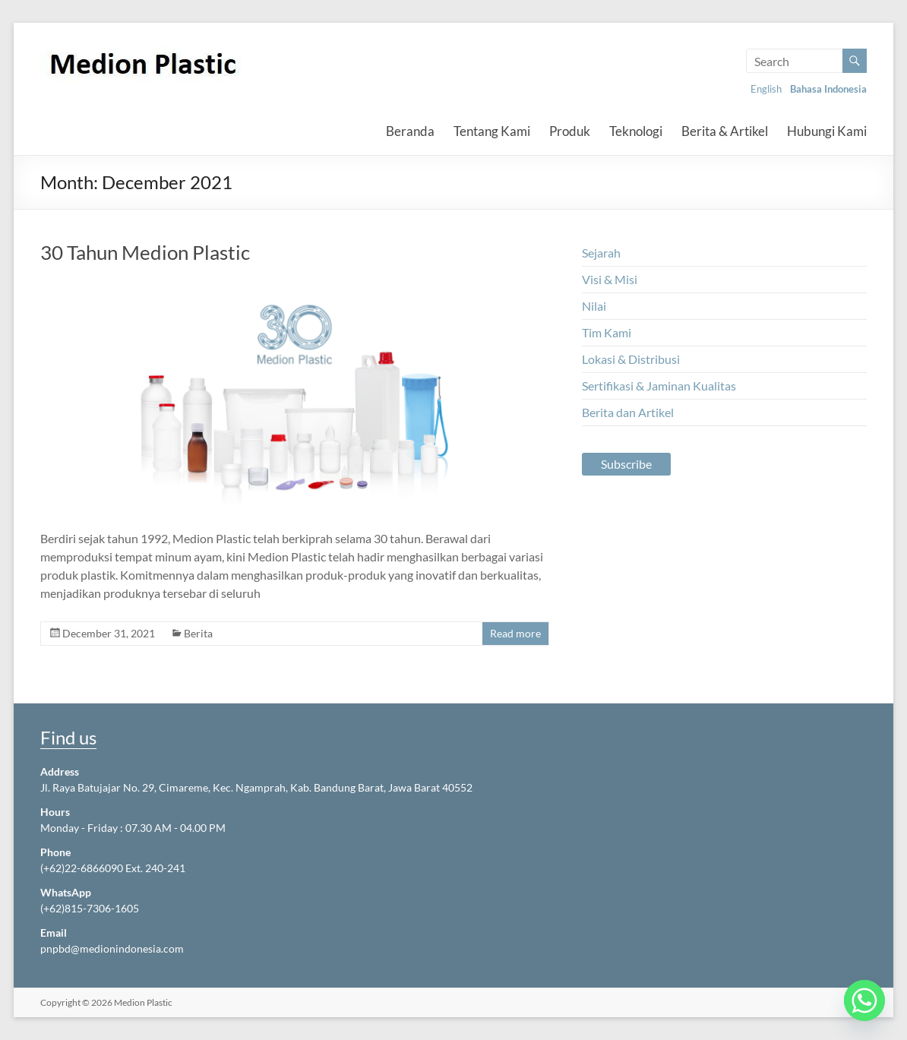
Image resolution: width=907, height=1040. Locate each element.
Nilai (594, 306)
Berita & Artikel (724, 131)
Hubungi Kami (827, 131)
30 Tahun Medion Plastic (145, 252)
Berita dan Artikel (628, 412)
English (766, 89)
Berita (198, 633)
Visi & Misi (609, 279)
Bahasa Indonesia (828, 89)
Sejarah (601, 252)
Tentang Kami (492, 131)
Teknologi (635, 131)
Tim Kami (606, 332)
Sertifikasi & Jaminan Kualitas (659, 385)
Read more (515, 633)
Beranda (410, 131)
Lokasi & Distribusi (631, 359)
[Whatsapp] (864, 1000)
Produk (569, 131)
